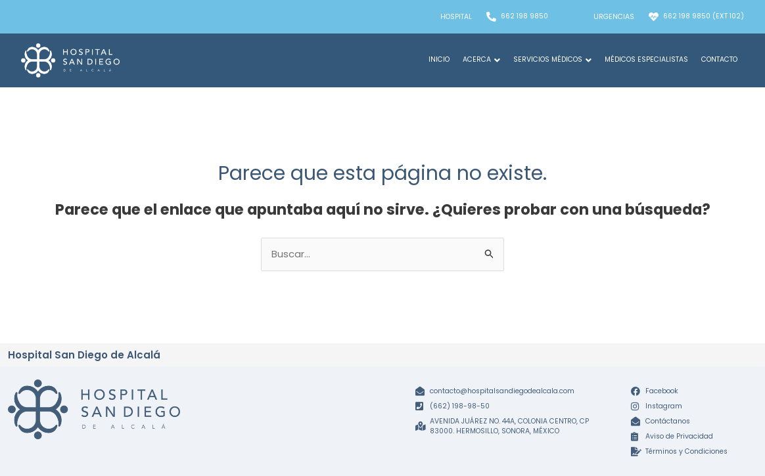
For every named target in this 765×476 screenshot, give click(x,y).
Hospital (456, 17)
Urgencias (613, 17)
